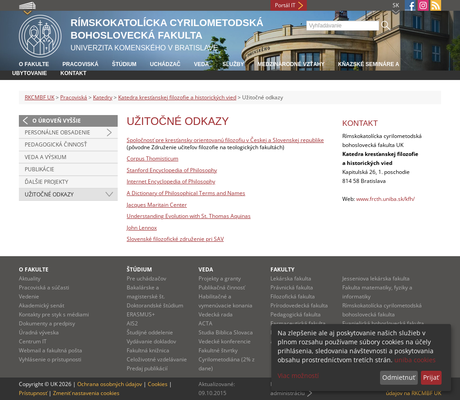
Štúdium (124, 64)
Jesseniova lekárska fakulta (376, 278)
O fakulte (34, 64)
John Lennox (142, 227)
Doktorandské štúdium (155, 305)
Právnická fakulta (291, 287)
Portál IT (285, 5)
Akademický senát (41, 305)
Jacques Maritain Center (157, 205)
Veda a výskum (45, 157)
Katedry (102, 97)
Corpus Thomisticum (152, 158)
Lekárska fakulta (290, 278)
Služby (233, 64)
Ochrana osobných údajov (109, 384)
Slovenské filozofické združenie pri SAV (175, 239)
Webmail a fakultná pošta (50, 350)
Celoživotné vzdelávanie (157, 359)
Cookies (158, 384)
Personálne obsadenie (57, 132)
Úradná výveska (39, 332)
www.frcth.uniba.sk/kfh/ (385, 199)
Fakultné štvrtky (218, 350)
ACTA (205, 323)
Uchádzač (165, 64)
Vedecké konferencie (225, 341)
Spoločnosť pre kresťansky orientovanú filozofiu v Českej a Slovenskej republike (225, 140)
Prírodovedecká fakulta (299, 305)
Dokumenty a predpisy (47, 323)
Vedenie (29, 296)
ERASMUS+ (141, 314)
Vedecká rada (216, 314)
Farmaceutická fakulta (298, 323)
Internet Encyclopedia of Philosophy (171, 181)
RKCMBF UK (39, 97)
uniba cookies (415, 360)
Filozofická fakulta (292, 296)
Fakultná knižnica (148, 350)
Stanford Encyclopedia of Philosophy (172, 170)
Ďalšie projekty (46, 182)
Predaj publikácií (147, 368)
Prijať (431, 377)
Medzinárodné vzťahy (290, 64)
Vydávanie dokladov (151, 341)
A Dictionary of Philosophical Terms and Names (186, 193)
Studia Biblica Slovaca (226, 332)
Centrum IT (33, 341)
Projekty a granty (220, 278)
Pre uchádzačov (146, 278)
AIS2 (132, 323)
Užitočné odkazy (49, 194)
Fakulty (282, 269)
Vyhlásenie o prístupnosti (50, 359)
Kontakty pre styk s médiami (54, 314)
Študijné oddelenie (150, 332)
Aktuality (29, 278)
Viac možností (298, 375)
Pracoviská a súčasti (44, 287)
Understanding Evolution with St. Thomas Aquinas (189, 216)
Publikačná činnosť (222, 287)
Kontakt (74, 73)
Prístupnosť (33, 393)
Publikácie (39, 169)
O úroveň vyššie (56, 120)
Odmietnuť (398, 377)
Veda (201, 64)
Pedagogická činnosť (56, 144)
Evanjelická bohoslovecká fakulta (383, 323)
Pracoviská (80, 64)
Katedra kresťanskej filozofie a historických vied (177, 97)
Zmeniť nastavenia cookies (86, 393)
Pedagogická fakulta (295, 314)
